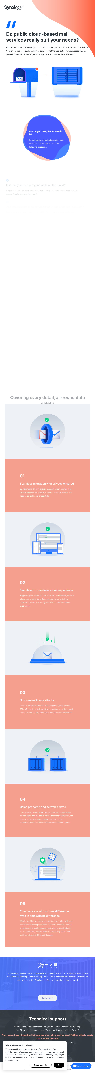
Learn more (47, 998)
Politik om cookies (15, 1057)
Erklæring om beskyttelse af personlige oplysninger (43, 1054)
